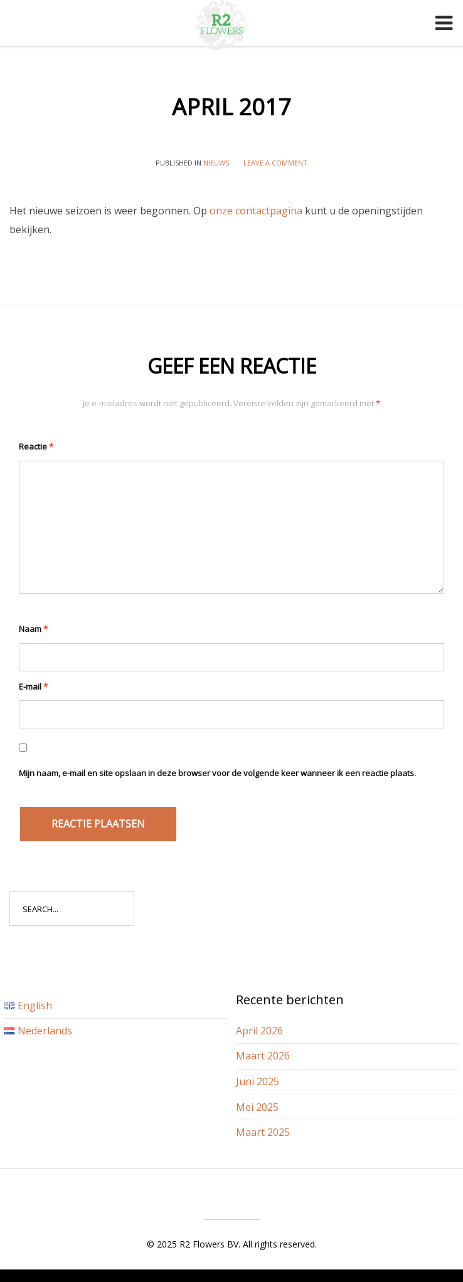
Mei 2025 (257, 1107)
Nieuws (216, 162)
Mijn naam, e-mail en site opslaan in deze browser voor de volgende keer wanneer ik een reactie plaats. (217, 773)
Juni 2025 (257, 1081)
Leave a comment (275, 162)
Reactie (36, 446)
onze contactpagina (256, 211)
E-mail (33, 686)
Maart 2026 (263, 1056)
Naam (33, 628)
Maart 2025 (263, 1132)
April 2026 (259, 1031)
